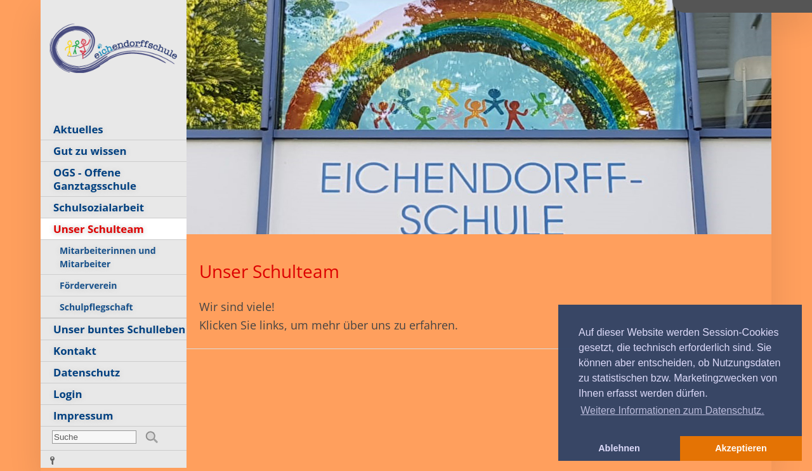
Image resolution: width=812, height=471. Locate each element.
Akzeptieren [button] (741, 448)
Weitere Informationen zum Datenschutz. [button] (672, 410)
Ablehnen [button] (619, 448)
